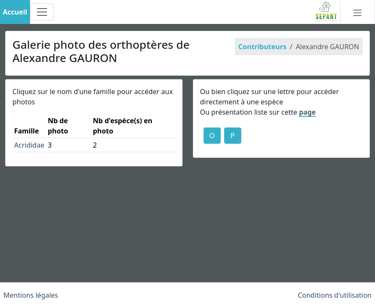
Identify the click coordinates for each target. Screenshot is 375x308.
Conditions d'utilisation (335, 295)
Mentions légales (30, 295)
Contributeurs (262, 46)
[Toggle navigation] (42, 12)
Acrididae (29, 145)
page (307, 112)
